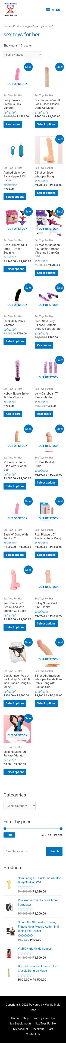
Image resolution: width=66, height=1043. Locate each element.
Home (7, 26)
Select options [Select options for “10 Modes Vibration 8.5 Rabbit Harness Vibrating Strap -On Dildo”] (46, 273)
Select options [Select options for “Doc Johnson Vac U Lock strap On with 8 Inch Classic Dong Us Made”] (15, 703)
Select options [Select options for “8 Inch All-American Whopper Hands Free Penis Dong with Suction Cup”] (46, 703)
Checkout (38, 1029)
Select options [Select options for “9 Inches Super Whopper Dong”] (46, 193)
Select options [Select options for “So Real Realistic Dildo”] (46, 482)
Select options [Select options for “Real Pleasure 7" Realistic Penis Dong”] (46, 554)
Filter (9, 834)
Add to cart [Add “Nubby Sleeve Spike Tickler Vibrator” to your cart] (13, 414)
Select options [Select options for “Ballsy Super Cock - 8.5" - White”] (46, 623)
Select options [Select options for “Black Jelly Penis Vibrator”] (15, 341)
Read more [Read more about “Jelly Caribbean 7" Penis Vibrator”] (44, 414)
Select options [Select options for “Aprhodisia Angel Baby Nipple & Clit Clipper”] (15, 196)
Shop (25, 1018)
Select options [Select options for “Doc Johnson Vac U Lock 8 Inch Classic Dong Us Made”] (46, 124)
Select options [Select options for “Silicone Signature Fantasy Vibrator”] (15, 772)
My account (20, 1029)
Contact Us (33, 1034)
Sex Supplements (20, 1023)
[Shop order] (23, 54)
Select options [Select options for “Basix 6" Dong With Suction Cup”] (15, 554)
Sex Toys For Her (46, 1023)
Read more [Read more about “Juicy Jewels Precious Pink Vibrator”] (13, 124)
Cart (50, 1029)
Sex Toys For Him (44, 1018)
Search (54, 851)
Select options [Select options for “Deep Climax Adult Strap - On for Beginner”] (15, 269)
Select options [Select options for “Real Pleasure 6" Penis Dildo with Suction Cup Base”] (15, 627)
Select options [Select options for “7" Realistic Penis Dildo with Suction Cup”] (15, 486)
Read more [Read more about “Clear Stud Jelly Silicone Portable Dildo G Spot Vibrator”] (44, 345)
